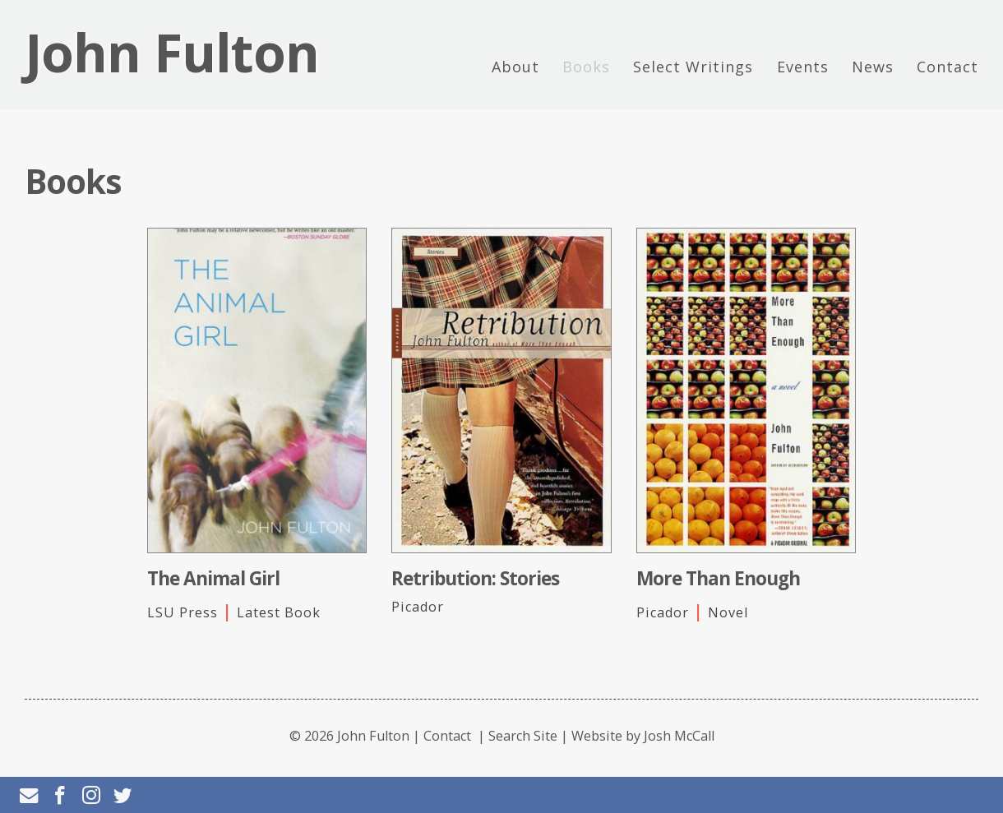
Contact (947, 66)
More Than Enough (718, 578)
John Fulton (172, 52)
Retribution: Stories (475, 578)
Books (586, 66)
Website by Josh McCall (642, 736)
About (515, 66)
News (873, 66)
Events (803, 66)
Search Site (522, 736)
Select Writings (693, 66)
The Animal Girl (213, 578)
